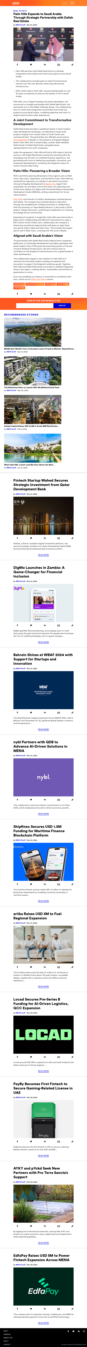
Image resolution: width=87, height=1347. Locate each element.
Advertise (7, 1334)
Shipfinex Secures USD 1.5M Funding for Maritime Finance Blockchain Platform (39, 831)
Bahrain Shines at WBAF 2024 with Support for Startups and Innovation (43, 659)
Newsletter (8, 1338)
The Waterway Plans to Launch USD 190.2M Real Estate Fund (32, 387)
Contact (7, 1344)
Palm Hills (17, 199)
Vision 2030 (19, 288)
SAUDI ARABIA (63, 284)
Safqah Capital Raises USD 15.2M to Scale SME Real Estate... (31, 426)
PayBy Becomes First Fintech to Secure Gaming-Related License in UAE (43, 1088)
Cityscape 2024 (20, 140)
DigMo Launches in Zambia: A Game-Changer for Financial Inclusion (39, 572)
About (6, 1331)
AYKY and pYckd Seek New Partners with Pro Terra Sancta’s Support (40, 1173)
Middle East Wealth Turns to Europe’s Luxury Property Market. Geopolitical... (39, 349)
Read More (43, 555)
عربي (65, 3)
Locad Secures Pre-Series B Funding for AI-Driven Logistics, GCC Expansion (41, 1004)
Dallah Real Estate (35, 284)
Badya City (50, 184)
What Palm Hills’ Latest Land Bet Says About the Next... (29, 465)
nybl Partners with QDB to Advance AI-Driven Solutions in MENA (40, 746)
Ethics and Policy (38, 279)
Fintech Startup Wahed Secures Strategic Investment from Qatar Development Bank (41, 485)
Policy (6, 1341)
